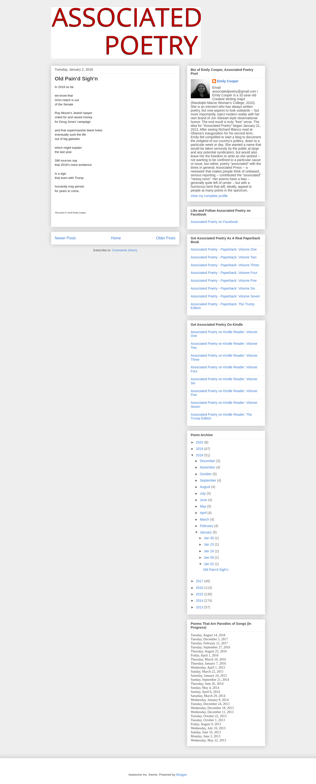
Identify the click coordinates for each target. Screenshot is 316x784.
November (208, 467)
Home (116, 238)
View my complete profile (209, 196)
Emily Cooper (227, 81)
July (203, 493)
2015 (200, 594)
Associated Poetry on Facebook (214, 222)
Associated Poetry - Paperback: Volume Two (224, 257)
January (206, 532)
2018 (200, 455)
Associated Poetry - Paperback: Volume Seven (225, 296)
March (205, 519)
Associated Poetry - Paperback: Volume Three (225, 265)
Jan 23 (209, 544)
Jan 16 (209, 551)
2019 (200, 449)
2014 (200, 600)
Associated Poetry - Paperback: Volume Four (224, 273)
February (207, 526)
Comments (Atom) (124, 250)
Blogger (181, 774)
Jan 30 (209, 538)
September (208, 480)
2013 (200, 607)
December (208, 461)
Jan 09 (209, 557)
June (204, 500)
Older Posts (165, 238)
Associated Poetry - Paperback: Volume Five (224, 280)
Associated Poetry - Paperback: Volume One (224, 249)
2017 (200, 581)
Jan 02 (209, 564)
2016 (200, 588)
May (203, 506)
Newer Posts (65, 238)
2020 (200, 442)
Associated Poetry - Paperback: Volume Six (223, 288)
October (206, 474)
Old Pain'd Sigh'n (76, 79)
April (203, 513)
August (205, 487)
